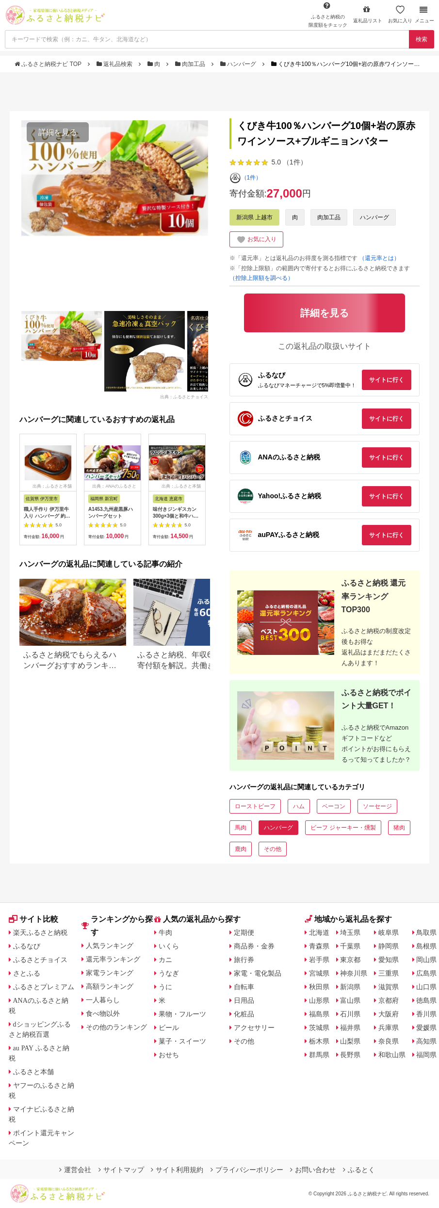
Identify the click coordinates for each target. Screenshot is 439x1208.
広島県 (426, 973)
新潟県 (350, 986)
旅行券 (244, 959)
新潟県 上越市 (254, 217)
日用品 (244, 1000)
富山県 (350, 1000)
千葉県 (350, 946)
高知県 (426, 1041)
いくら (169, 946)
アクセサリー (254, 1027)
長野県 (350, 1054)
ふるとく (359, 1170)
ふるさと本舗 (33, 1071)
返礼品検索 (115, 64)
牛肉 (165, 932)
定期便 (244, 932)
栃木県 (319, 1041)
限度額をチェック (328, 14)
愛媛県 (426, 1027)
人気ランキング (109, 945)
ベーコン (333, 806)
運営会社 (75, 1170)
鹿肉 (240, 849)
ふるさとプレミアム (43, 986)
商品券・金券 (254, 946)
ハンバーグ (239, 64)
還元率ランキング (113, 959)
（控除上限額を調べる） (261, 278)
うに (165, 986)
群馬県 (319, 1054)
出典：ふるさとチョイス (184, 396)
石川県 (350, 1014)
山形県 (319, 1000)
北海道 (319, 932)
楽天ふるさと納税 (40, 932)
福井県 (350, 1027)
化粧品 (244, 1014)
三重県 (388, 973)
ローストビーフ (255, 806)
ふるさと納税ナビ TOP (49, 64)
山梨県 (350, 1041)
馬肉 (240, 827)
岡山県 (426, 959)
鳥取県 (426, 932)
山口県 (426, 986)
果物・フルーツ (182, 1014)
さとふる (26, 973)
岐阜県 (388, 932)
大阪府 (388, 1014)
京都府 (388, 1000)
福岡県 (426, 1054)
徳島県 (426, 1000)
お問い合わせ (313, 1170)
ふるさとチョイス (40, 959)
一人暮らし (103, 999)
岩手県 (319, 959)
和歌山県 (392, 1054)
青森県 (319, 946)
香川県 (426, 1014)
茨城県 (319, 1027)
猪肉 (399, 827)
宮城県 (319, 973)
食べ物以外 (103, 1013)
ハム (299, 806)
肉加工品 (191, 64)
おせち (169, 1054)
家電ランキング (109, 972)
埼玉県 (350, 932)
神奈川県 (353, 973)
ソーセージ (377, 806)
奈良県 (388, 1041)
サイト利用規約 (177, 1170)
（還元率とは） (379, 258)
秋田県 (319, 986)
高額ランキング (109, 986)
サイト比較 (33, 919)
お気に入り (400, 14)
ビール (169, 1027)
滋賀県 (388, 986)
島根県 (426, 946)
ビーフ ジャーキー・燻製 (343, 827)
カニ (165, 959)
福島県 (319, 1014)
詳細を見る (57, 132)
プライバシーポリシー (247, 1170)
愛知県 (388, 959)
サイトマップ (121, 1170)
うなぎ (169, 973)
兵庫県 (388, 1027)
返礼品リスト (367, 14)
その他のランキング (116, 1027)
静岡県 (388, 946)
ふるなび (26, 946)
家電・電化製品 (257, 973)
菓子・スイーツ (182, 1041)
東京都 (350, 959)
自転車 (244, 986)
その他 (272, 849)
